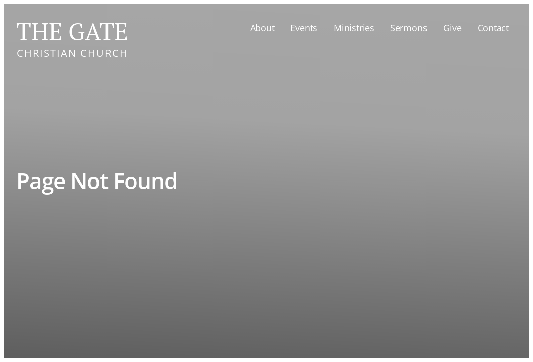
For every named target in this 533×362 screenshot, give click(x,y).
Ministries (354, 28)
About (262, 28)
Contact (493, 28)
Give (452, 28)
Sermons (408, 28)
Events (303, 28)
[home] (72, 36)
